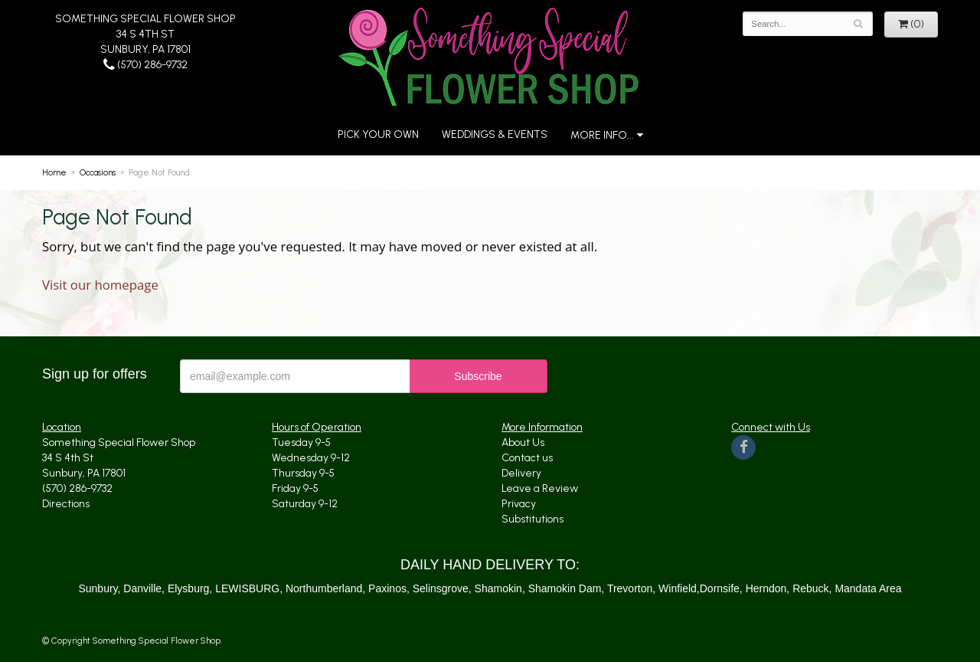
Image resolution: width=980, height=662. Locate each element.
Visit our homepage (100, 284)
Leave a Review (539, 488)
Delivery (521, 473)
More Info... (602, 135)
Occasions (98, 172)
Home (54, 172)
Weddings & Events (494, 134)
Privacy (518, 503)
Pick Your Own (378, 134)
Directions (66, 503)
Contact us (527, 457)
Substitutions (532, 519)
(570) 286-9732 (145, 64)
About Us (522, 442)
